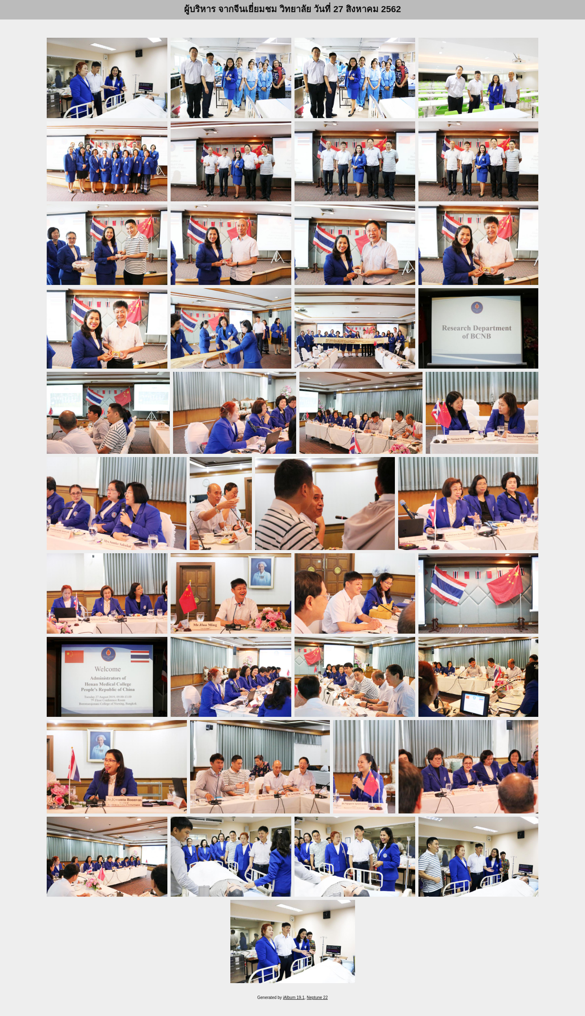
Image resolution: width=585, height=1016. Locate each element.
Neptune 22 (317, 997)
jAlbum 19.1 (294, 997)
